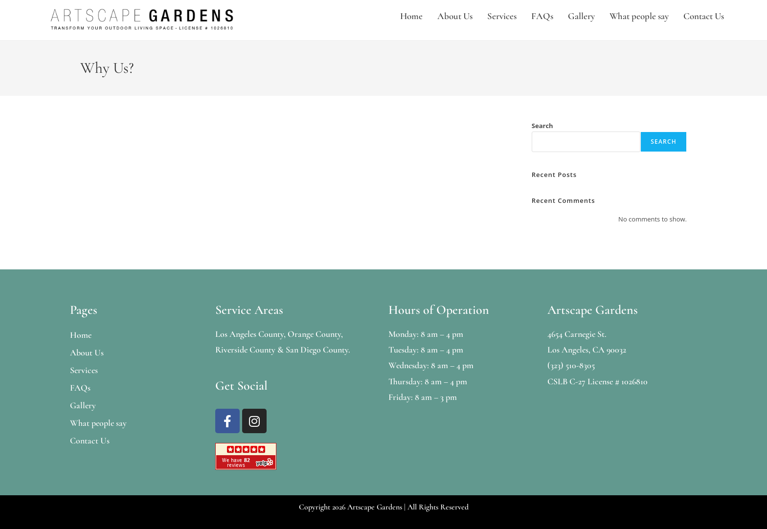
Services (502, 16)
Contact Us (703, 16)
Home (411, 16)
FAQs (542, 16)
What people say (639, 16)
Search (542, 125)
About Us (455, 16)
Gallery (581, 16)
